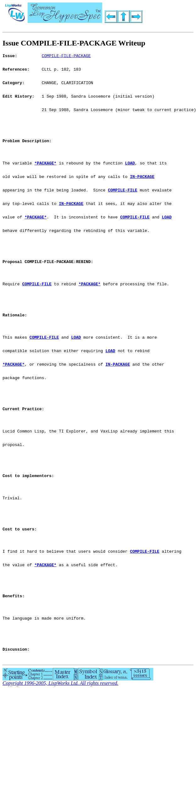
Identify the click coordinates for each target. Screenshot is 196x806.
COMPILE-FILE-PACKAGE (66, 56)
